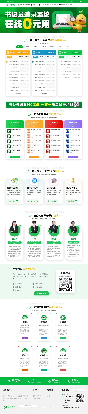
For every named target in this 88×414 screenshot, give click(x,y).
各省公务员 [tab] (27, 46)
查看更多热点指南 (53, 156)
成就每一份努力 (36, 398)
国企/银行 (69, 5)
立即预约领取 (41, 293)
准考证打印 (35, 56)
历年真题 (79, 56)
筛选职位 (63, 338)
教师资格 (62, 5)
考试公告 (9, 56)
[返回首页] (10, 4)
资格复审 (61, 56)
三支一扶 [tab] (44, 46)
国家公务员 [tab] (19, 46)
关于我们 (49, 395)
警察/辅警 (55, 5)
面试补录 (73, 56)
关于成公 (7, 1)
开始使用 (25, 370)
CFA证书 (30, 405)
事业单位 (41, 5)
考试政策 (41, 56)
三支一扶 (48, 5)
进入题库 (44, 338)
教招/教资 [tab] (60, 46)
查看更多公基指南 (73, 156)
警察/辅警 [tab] (52, 46)
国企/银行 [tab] (68, 46)
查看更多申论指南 (34, 156)
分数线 (53, 56)
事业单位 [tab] (36, 46)
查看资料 (25, 338)
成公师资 (11, 1)
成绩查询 (47, 56)
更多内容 (19, 93)
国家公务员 (26, 5)
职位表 (15, 56)
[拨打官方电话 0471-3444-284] (74, 1)
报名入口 (21, 56)
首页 (20, 5)
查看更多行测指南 (14, 156)
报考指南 (27, 56)
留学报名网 (26, 405)
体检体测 (67, 56)
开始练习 (44, 370)
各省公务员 (34, 5)
